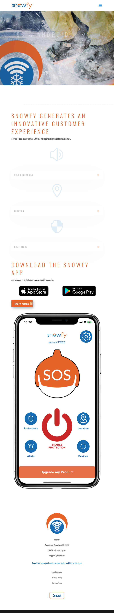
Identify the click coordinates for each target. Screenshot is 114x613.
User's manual (22, 304)
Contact (57, 595)
